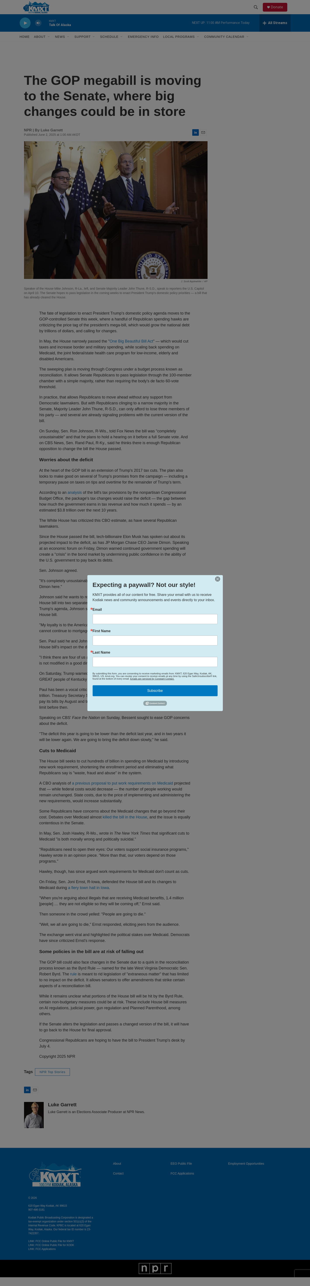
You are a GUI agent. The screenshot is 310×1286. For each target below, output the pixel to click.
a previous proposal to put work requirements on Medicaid (122, 792)
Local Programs (179, 45)
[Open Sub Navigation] (49, 45)
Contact (118, 1182)
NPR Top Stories (52, 1080)
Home (25, 45)
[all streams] (275, 31)
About (117, 1172)
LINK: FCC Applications (42, 1257)
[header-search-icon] (257, 12)
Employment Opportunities (246, 1172)
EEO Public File (181, 1172)
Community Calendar (224, 45)
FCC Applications (182, 1182)
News (60, 45)
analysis (75, 501)
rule (73, 983)
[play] (25, 31)
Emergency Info (143, 45)
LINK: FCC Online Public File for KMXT (51, 1249)
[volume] (38, 32)
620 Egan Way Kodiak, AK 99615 (47, 1214)
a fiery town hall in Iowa (88, 896)
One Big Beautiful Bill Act (131, 350)
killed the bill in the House (125, 826)
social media (106, 682)
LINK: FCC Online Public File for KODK (51, 1253)
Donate (279, 11)
